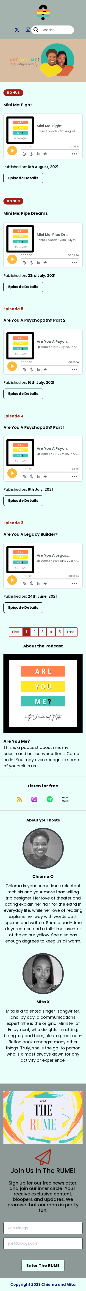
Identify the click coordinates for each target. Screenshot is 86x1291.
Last (70, 631)
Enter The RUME (43, 1265)
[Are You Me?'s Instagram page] (25, 29)
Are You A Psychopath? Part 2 (34, 320)
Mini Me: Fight (17, 105)
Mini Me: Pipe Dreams (25, 213)
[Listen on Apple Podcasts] (34, 799)
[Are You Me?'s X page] (16, 29)
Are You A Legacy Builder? (30, 534)
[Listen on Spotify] (50, 799)
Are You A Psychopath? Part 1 (33, 427)
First (16, 631)
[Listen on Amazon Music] (65, 799)
